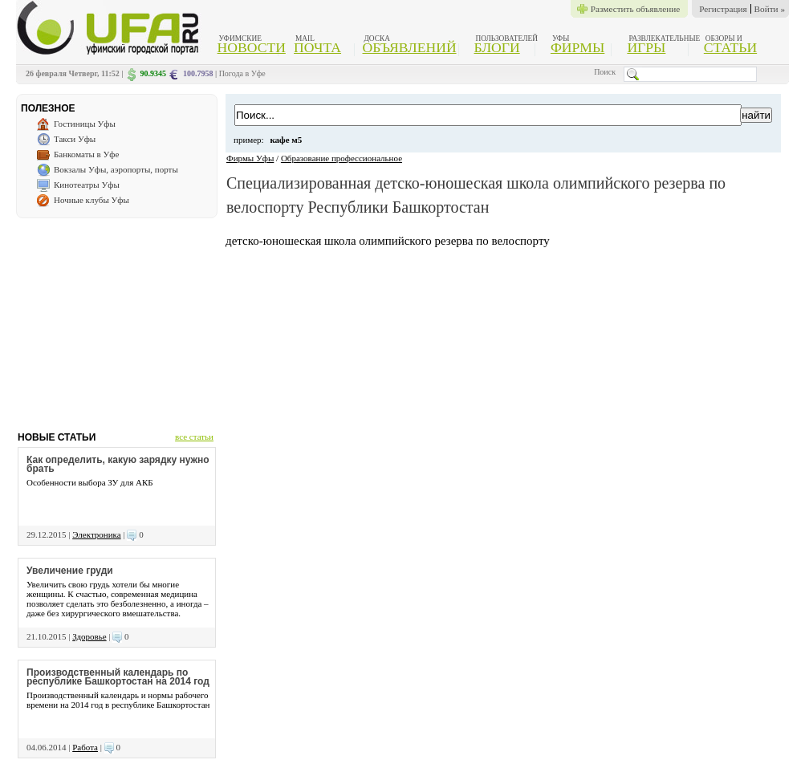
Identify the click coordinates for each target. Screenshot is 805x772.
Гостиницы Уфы (85, 123)
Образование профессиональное (341, 158)
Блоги (497, 47)
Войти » (769, 9)
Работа (85, 747)
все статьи (194, 436)
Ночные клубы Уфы (91, 200)
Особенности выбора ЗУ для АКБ (89, 482)
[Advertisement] (116, 318)
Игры (646, 47)
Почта (317, 47)
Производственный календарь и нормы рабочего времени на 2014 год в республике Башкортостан (117, 699)
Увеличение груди (69, 570)
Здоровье (89, 636)
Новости (252, 47)
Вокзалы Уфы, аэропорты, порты (116, 169)
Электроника (96, 534)
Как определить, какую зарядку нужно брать (117, 464)
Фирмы (577, 47)
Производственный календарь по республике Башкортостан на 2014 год (117, 677)
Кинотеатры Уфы (87, 184)
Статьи (730, 47)
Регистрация (722, 9)
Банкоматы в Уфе (86, 154)
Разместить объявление (635, 9)
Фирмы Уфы (250, 158)
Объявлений (409, 47)
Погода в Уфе (242, 73)
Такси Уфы (75, 139)
